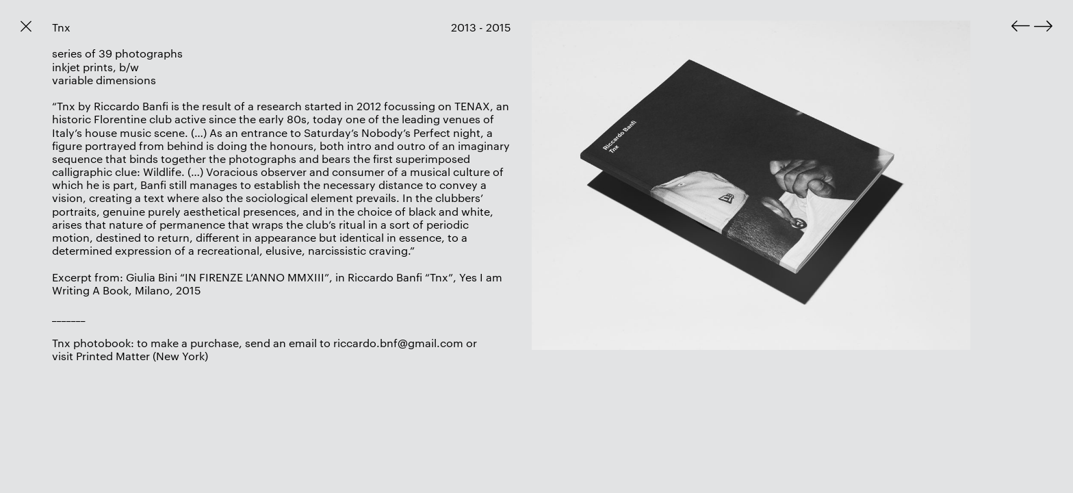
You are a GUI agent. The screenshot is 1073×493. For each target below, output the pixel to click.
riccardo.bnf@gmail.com (398, 343)
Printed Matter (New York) (142, 356)
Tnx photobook (91, 343)
